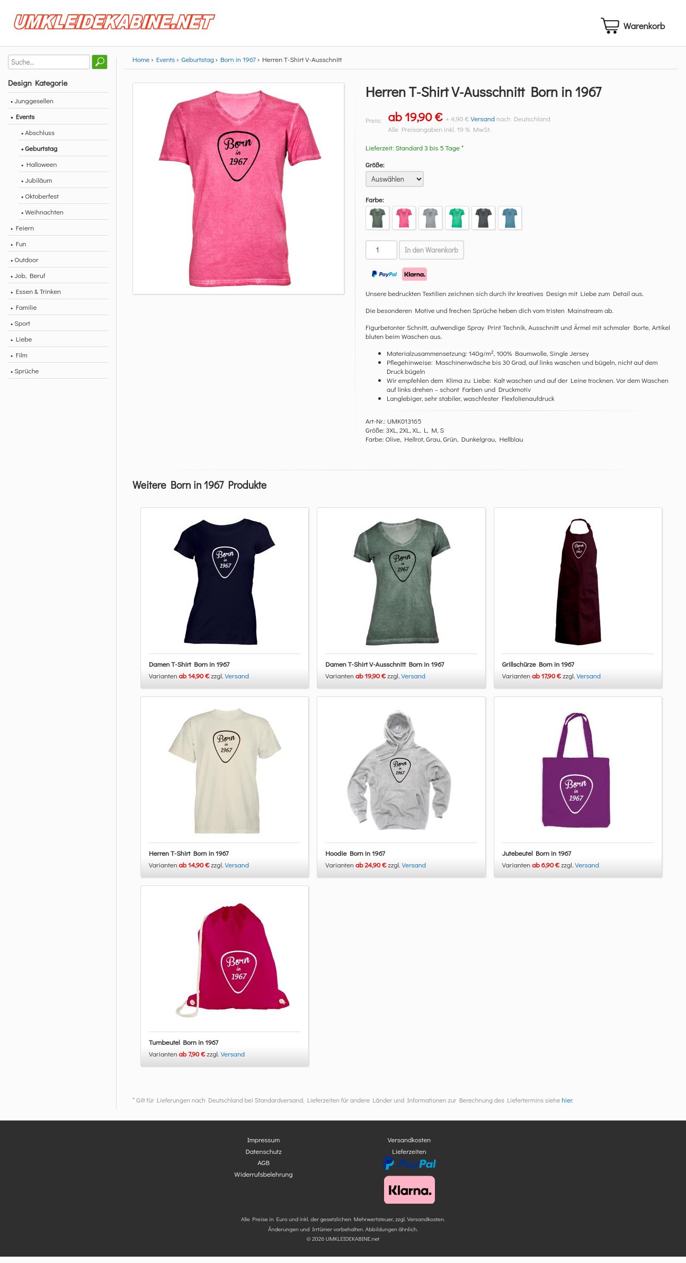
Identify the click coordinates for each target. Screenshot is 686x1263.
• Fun (18, 249)
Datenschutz (263, 1157)
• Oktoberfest (40, 202)
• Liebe (21, 345)
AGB (263, 1169)
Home (140, 65)
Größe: (375, 170)
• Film (19, 360)
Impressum (263, 1146)
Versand (482, 124)
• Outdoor (24, 265)
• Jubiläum (36, 186)
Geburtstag (198, 65)
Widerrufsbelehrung (263, 1180)
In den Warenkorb (431, 256)
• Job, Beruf (28, 281)
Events (165, 65)
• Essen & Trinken (36, 297)
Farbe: (375, 205)
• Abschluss (38, 138)
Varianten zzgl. (187, 682)
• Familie (24, 313)
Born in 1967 (238, 65)
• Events (22, 122)
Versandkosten (409, 1146)
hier (567, 1107)
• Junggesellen (32, 106)
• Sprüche (25, 376)
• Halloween (39, 170)
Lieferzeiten (409, 1157)
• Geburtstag (39, 154)
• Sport (20, 329)
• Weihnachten (42, 217)
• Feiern (22, 233)
